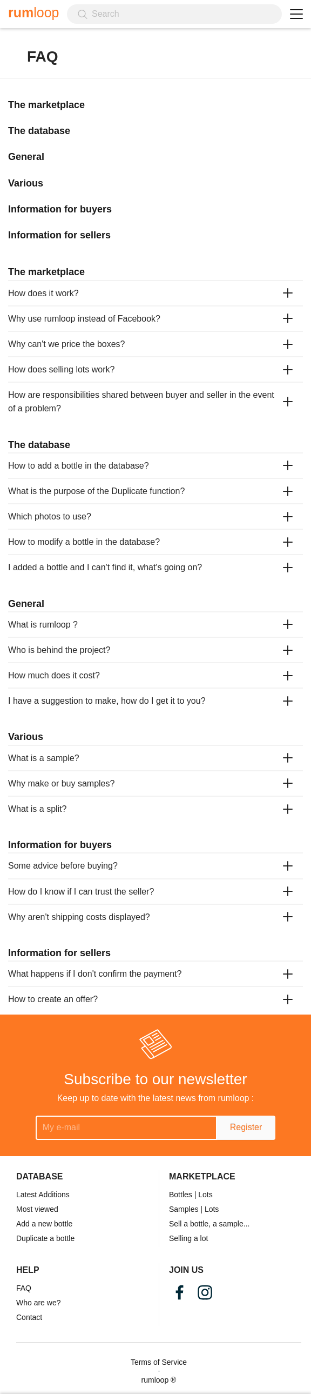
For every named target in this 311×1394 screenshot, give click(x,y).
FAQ (23, 1288)
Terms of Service (159, 1362)
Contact (29, 1317)
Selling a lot (188, 1238)
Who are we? (38, 1302)
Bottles (180, 1194)
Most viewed (37, 1209)
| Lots (203, 1194)
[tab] (155, 293)
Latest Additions (43, 1194)
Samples (183, 1209)
